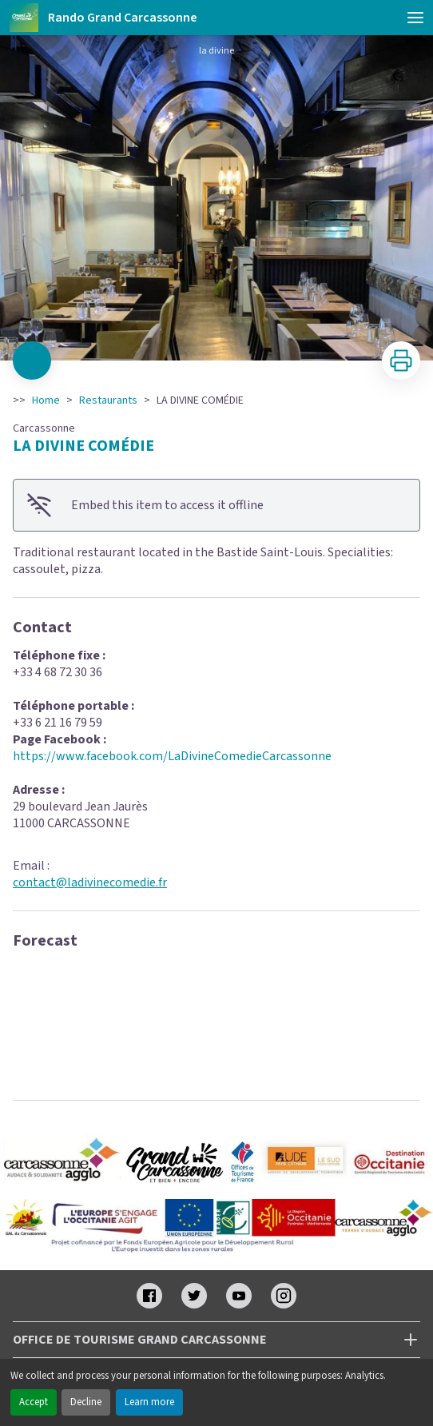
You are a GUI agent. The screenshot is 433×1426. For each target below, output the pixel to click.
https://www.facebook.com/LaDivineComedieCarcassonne (172, 756)
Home (46, 400)
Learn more (149, 1402)
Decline (85, 1402)
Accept (33, 1402)
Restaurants (108, 400)
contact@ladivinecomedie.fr (90, 882)
